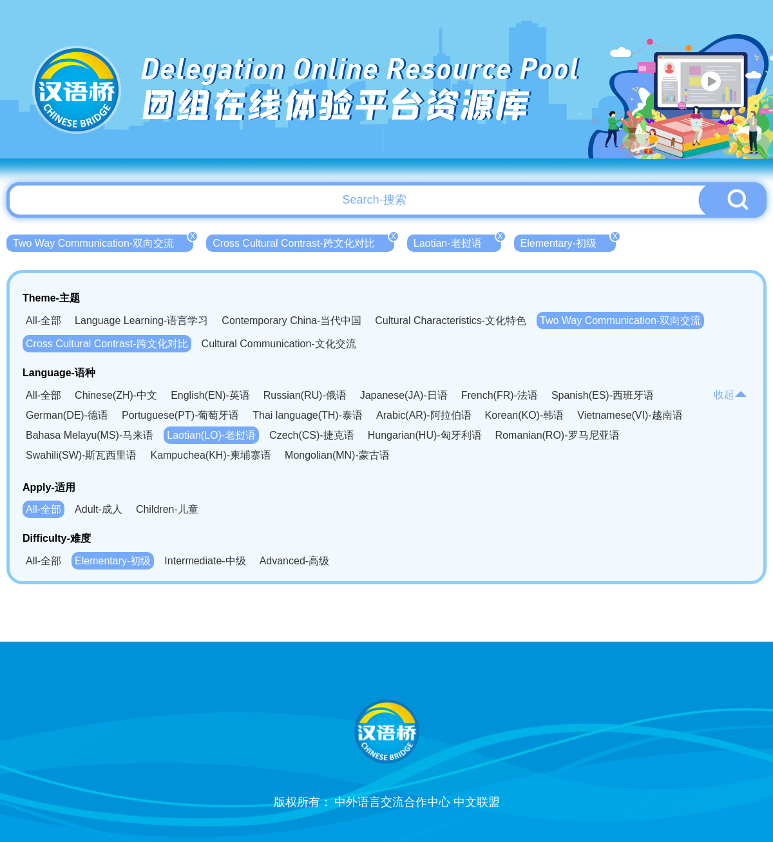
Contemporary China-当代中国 (291, 320)
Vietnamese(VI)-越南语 (629, 415)
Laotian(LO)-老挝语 (211, 435)
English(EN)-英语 (210, 395)
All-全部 (43, 320)
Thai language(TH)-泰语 (308, 415)
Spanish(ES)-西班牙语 (602, 395)
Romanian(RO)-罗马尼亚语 (557, 435)
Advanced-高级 (295, 560)
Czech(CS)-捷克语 (311, 435)
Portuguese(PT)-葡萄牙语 (180, 415)
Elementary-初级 (568, 241)
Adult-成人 (98, 509)
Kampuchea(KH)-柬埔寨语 (210, 455)
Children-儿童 (167, 509)
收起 (730, 394)
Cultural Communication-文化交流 (279, 343)
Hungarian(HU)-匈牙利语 (425, 435)
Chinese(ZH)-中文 (116, 395)
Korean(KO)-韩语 (524, 415)
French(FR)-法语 (499, 395)
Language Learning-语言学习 (141, 320)
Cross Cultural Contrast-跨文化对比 (303, 241)
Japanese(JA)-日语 (404, 395)
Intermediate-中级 (204, 560)
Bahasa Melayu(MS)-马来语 (89, 435)
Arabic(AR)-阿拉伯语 (424, 415)
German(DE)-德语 (67, 415)
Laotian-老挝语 (457, 241)
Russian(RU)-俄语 (305, 395)
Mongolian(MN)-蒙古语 (337, 455)
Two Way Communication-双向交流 (103, 241)
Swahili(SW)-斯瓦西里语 (81, 455)
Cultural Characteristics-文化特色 (450, 320)
